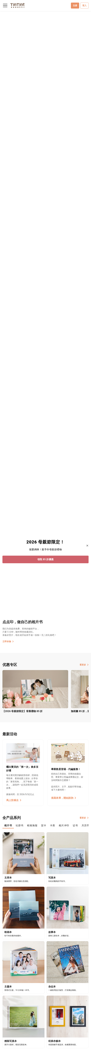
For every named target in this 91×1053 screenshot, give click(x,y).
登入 (84, 5)
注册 (75, 5)
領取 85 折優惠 (45, 559)
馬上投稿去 (13, 800)
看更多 (84, 665)
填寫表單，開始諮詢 (63, 797)
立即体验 (8, 641)
